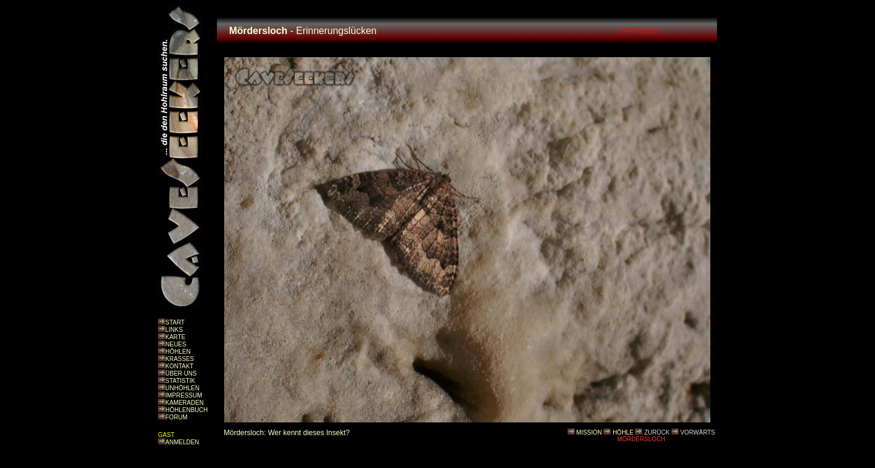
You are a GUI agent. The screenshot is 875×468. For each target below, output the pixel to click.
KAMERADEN (184, 402)
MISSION (589, 432)
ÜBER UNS (181, 373)
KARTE (175, 337)
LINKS (174, 329)
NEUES (175, 344)
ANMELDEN (182, 442)
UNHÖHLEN (182, 388)
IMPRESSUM (183, 395)
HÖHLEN (178, 351)
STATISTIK (180, 380)
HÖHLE (622, 432)
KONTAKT (179, 366)
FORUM (176, 417)
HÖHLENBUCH (186, 410)
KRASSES (179, 359)
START (175, 322)
